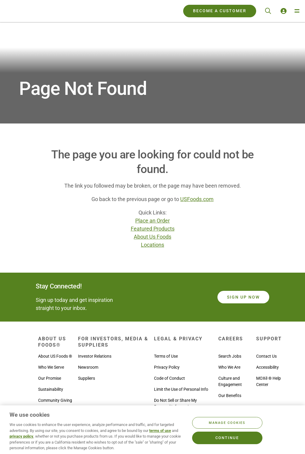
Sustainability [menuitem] (50, 389)
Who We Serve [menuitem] (51, 367)
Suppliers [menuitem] (86, 378)
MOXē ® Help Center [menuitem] (268, 381)
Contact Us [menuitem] (266, 356)
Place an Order (152, 220)
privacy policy (21, 436)
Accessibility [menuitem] (267, 367)
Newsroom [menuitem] (88, 367)
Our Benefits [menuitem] (229, 395)
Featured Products (153, 229)
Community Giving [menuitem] (55, 400)
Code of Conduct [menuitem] (169, 378)
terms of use (160, 430)
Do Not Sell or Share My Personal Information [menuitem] (175, 403)
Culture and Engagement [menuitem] (230, 381)
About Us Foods (152, 237)
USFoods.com (197, 199)
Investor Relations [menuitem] (94, 356)
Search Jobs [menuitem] (229, 356)
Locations (152, 245)
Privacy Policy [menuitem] (167, 367)
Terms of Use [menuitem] (166, 356)
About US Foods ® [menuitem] (55, 356)
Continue (227, 438)
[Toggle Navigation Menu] (296, 11)
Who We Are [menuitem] (229, 367)
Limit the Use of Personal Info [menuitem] (181, 389)
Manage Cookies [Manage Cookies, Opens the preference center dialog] (227, 423)
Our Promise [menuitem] (49, 378)
